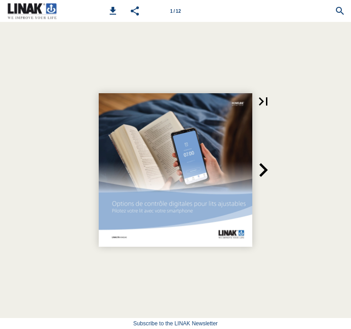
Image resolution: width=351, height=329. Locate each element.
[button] (113, 11)
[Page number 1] (175, 11)
